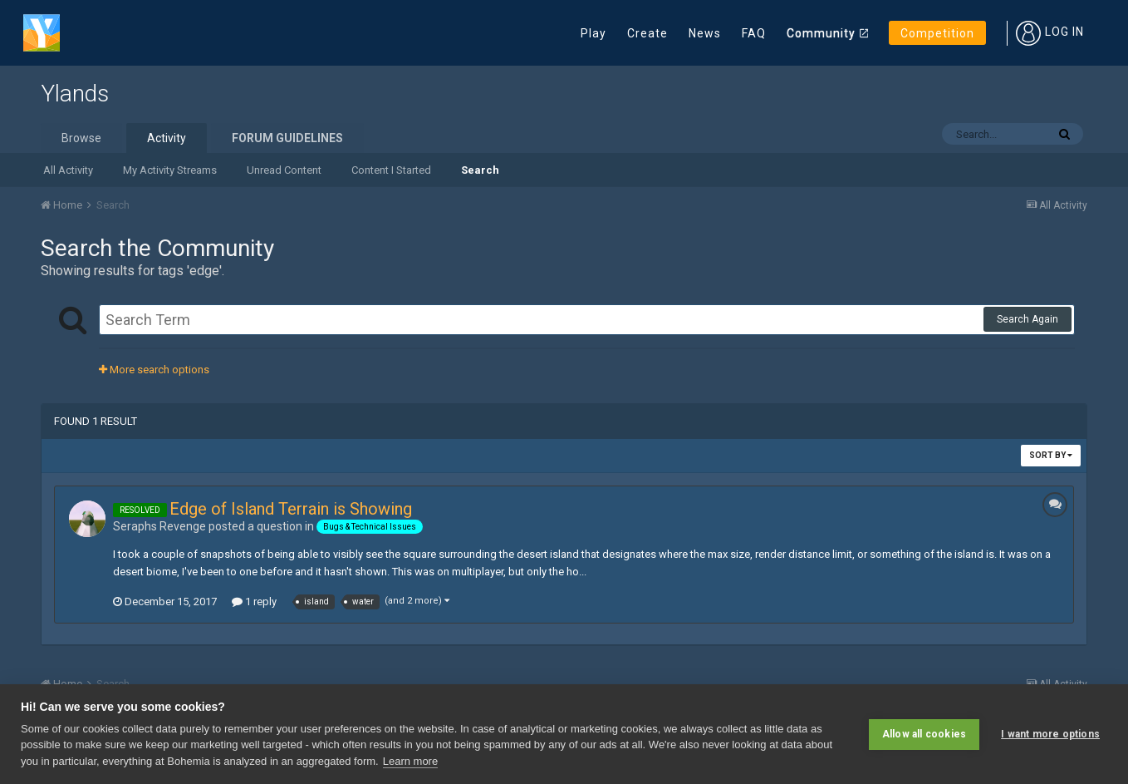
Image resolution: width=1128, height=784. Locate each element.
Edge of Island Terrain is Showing (290, 509)
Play (593, 33)
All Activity (68, 170)
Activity (166, 138)
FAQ (754, 33)
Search (480, 170)
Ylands (75, 93)
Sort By (1050, 455)
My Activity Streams (170, 170)
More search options (154, 369)
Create (647, 33)
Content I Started (391, 170)
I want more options (1050, 734)
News (705, 33)
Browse (81, 138)
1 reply (254, 601)
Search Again (1027, 319)
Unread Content (284, 170)
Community (821, 33)
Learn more (410, 761)
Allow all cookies (924, 734)
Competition (937, 33)
